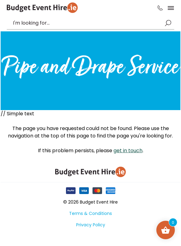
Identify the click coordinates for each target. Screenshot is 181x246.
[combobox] (87, 23)
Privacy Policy (90, 225)
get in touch (127, 150)
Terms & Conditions (90, 213)
